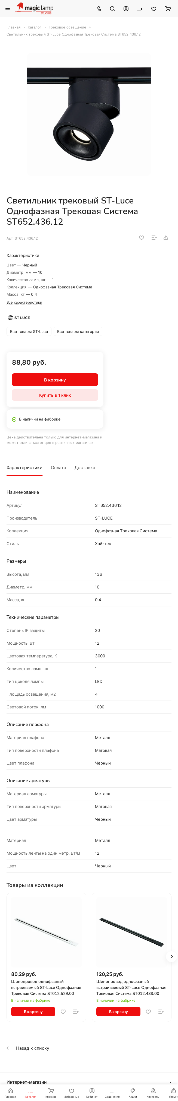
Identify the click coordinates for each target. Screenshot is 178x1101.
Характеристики (24, 467)
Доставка (85, 467)
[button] (171, 956)
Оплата (58, 467)
